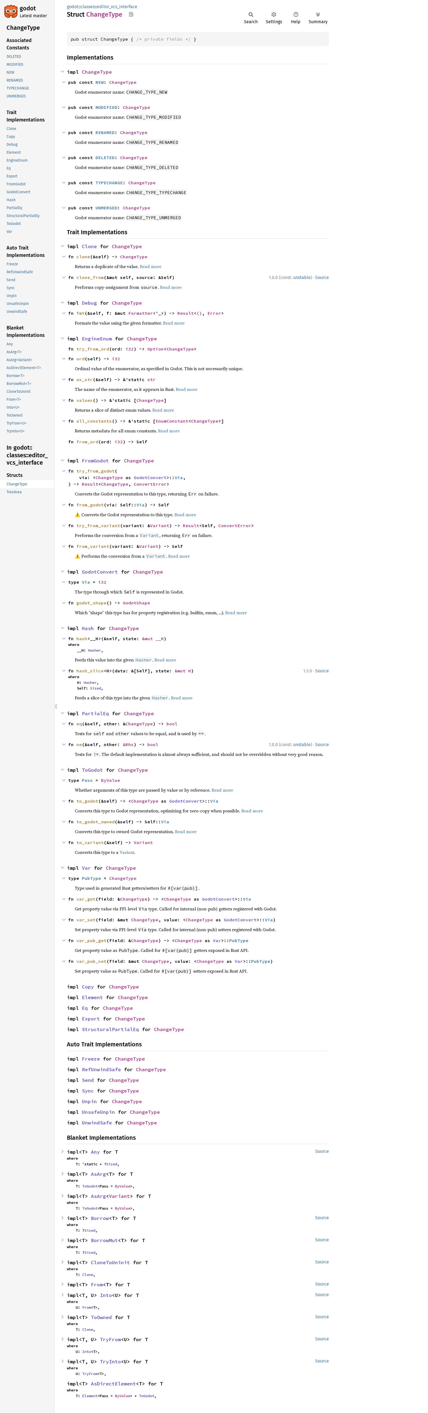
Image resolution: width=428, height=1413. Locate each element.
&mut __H (153, 638)
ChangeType (97, 72)
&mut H (183, 670)
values (84, 400)
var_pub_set (91, 961)
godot (28, 8)
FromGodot (95, 461)
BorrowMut (104, 1240)
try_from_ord (92, 349)
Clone (89, 246)
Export (91, 1019)
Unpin (89, 1101)
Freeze (91, 1059)
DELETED (105, 157)
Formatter (140, 313)
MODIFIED (106, 107)
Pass (87, 780)
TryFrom (110, 1339)
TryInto (110, 1361)
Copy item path (131, 14)
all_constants (94, 421)
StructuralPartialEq (110, 1029)
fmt (80, 313)
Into (106, 1295)
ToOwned (101, 1317)
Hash (88, 628)
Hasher (94, 650)
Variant (159, 525)
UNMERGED (106, 207)
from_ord (87, 441)
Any (95, 1152)
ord (80, 358)
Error (214, 313)
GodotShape (136, 602)
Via (179, 477)
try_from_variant (98, 525)
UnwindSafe (97, 1123)
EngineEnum (97, 339)
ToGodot (92, 770)
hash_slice (90, 670)
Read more (150, 266)
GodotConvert (150, 477)
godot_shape (91, 602)
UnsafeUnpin (98, 1112)
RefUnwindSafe (101, 1069)
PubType (91, 878)
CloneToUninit (110, 1262)
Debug (89, 303)
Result (185, 313)
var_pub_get (91, 940)
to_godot (87, 801)
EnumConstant (172, 421)
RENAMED (105, 132)
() (199, 313)
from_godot (90, 504)
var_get (86, 899)
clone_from (90, 277)
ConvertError (150, 484)
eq (79, 723)
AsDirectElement (113, 1384)
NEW (100, 82)
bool (172, 723)
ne (79, 744)
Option (155, 349)
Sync (88, 1091)
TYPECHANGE (109, 182)
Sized (95, 688)
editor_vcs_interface (117, 6)
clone (83, 256)
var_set (86, 919)
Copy (88, 987)
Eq (85, 1008)
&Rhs (128, 744)
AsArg (98, 1174)
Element (92, 997)
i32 (130, 349)
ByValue (110, 780)
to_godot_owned (95, 821)
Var (86, 868)
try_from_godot (95, 471)
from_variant (92, 546)
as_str (84, 379)
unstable (302, 277)
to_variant (90, 842)
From (97, 1284)
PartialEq (95, 713)
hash (81, 638)
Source (322, 277)
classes (88, 6)
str (151, 379)
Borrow (100, 1218)
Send (88, 1080)
